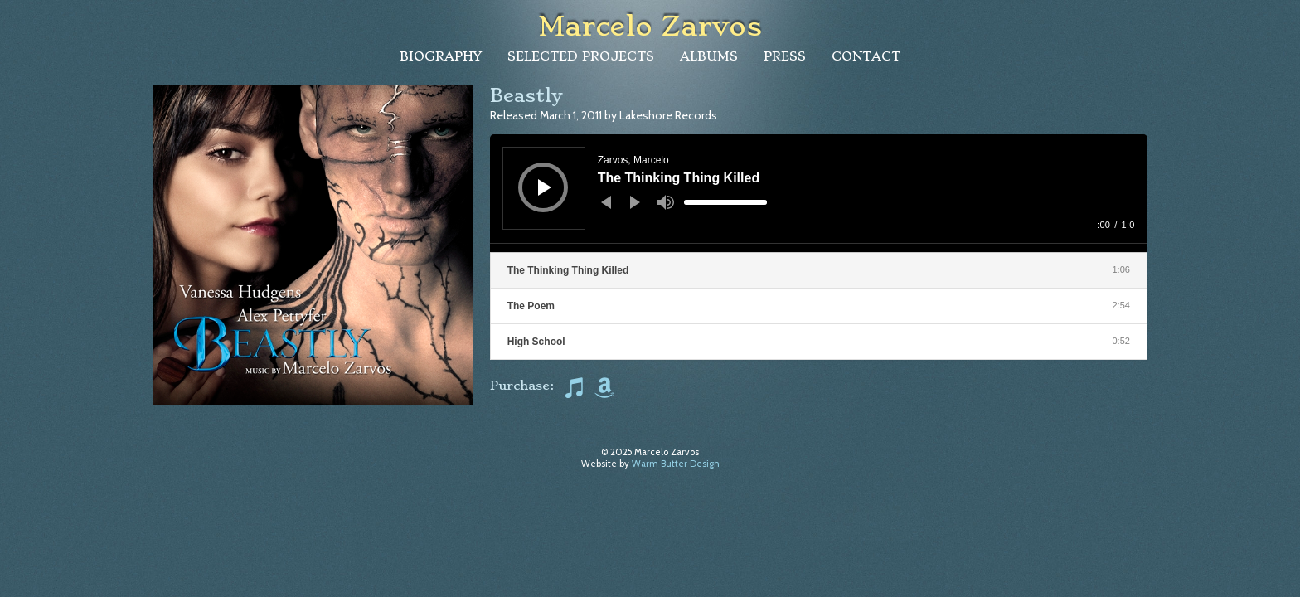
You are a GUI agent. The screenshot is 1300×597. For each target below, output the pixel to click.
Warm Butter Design (676, 463)
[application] (818, 193)
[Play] (544, 187)
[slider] (725, 202)
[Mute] (666, 202)
